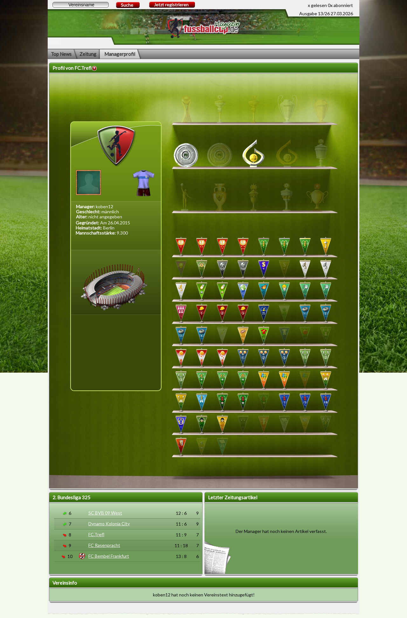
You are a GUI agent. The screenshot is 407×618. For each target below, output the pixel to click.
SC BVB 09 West (105, 512)
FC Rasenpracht (104, 545)
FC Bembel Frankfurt (108, 556)
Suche (127, 5)
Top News (61, 54)
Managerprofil (119, 54)
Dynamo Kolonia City (109, 523)
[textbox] (80, 4)
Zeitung (87, 54)
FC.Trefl (96, 534)
